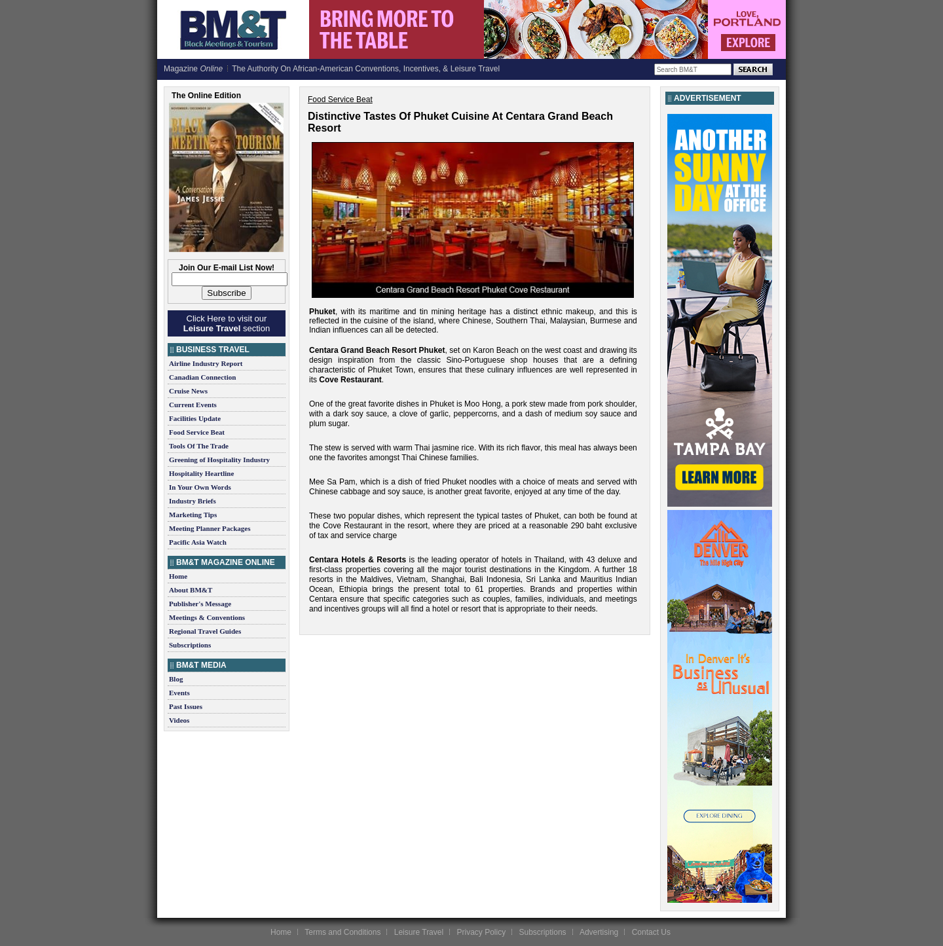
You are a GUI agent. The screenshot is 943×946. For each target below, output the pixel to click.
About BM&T (190, 590)
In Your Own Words (200, 487)
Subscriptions (190, 645)
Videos (179, 720)
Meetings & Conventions (207, 617)
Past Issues (185, 706)
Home (178, 576)
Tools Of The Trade (199, 446)
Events (179, 693)
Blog (176, 679)
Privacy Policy (481, 932)
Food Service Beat (197, 432)
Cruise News (188, 391)
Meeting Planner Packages (209, 528)
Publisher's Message (200, 604)
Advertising (599, 932)
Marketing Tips (193, 514)
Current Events (193, 405)
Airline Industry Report (205, 363)
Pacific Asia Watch (198, 542)
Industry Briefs (192, 501)
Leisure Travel (418, 932)
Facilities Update (195, 418)
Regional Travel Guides (205, 631)
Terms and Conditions (342, 932)
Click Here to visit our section (226, 323)
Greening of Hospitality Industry (219, 460)
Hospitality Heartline (201, 473)
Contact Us (651, 932)
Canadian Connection (202, 377)
